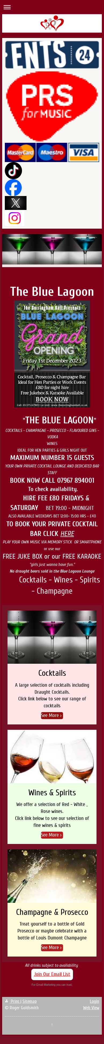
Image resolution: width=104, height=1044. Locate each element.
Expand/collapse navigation (52, 7)
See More (50, 715)
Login (94, 1001)
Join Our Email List (52, 974)
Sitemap (30, 1001)
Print (12, 1001)
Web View (91, 1008)
